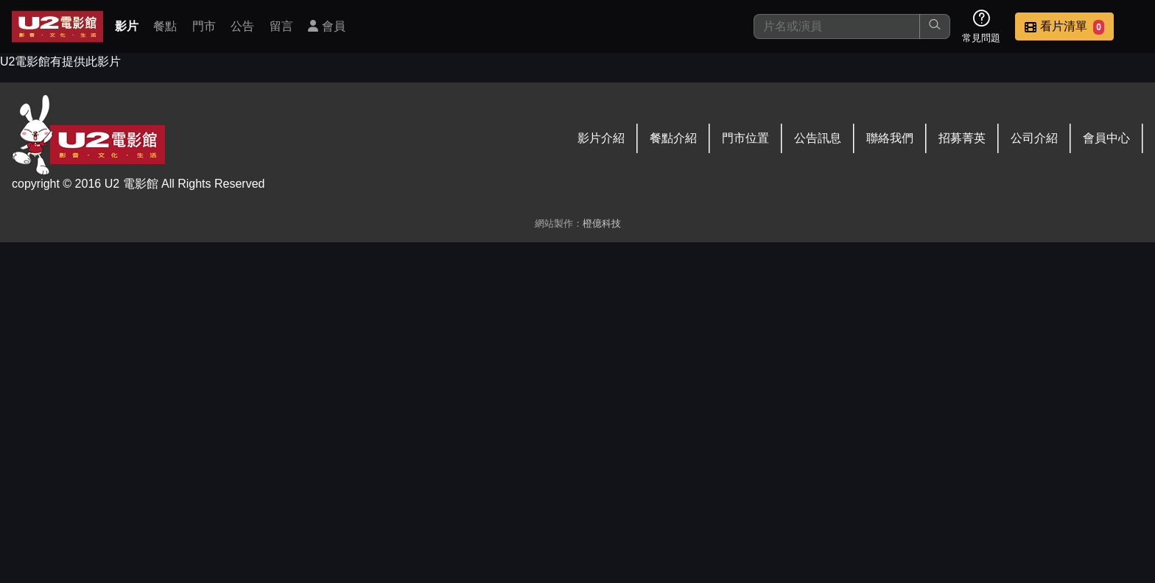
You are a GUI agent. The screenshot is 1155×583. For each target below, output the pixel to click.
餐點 (165, 26)
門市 (204, 26)
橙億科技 (602, 223)
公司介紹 (1034, 138)
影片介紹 (601, 138)
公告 (242, 26)
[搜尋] (837, 26)
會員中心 (1106, 138)
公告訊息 (817, 138)
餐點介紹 (673, 138)
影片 (126, 26)
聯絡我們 (889, 138)
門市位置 (745, 138)
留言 (281, 26)
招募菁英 (962, 138)
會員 (326, 26)
